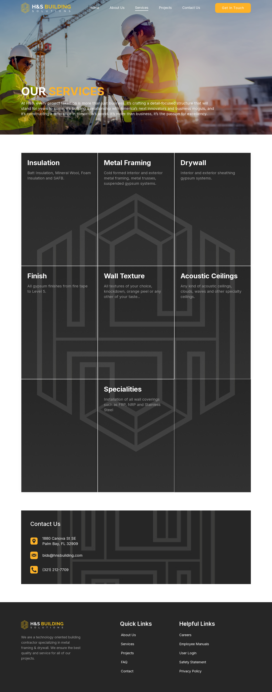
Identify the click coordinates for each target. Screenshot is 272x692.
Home (94, 8)
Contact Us (191, 8)
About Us (117, 8)
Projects (165, 8)
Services (141, 8)
